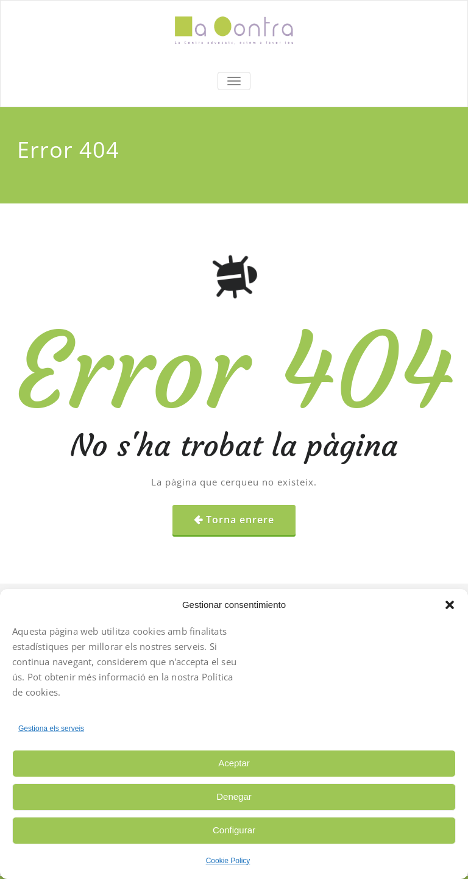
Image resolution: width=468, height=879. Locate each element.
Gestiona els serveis (51, 728)
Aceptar (234, 763)
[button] (450, 605)
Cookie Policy (228, 860)
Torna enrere (240, 519)
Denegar (234, 796)
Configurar (234, 830)
